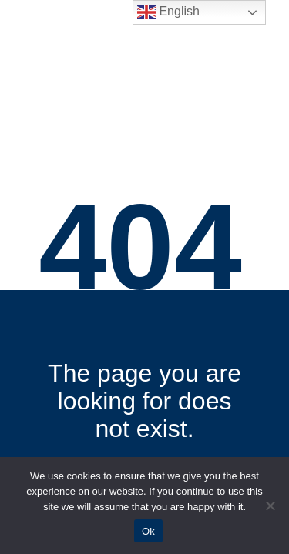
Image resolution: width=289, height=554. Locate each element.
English (168, 12)
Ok (148, 531)
